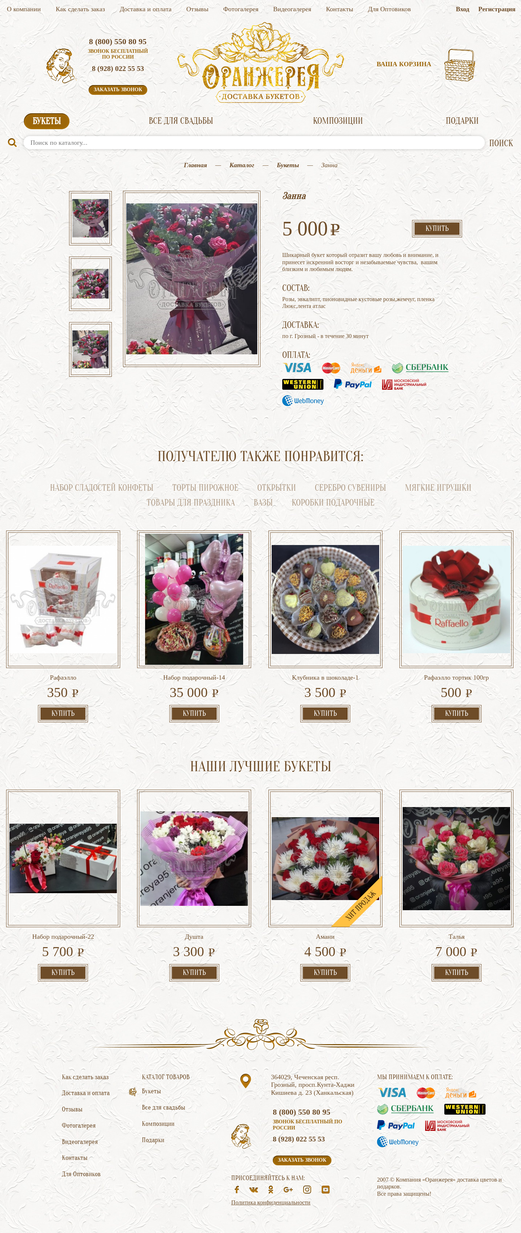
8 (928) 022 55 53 (118, 68)
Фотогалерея (240, 9)
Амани (325, 936)
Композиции (338, 121)
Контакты (339, 9)
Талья (457, 936)
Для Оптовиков (389, 9)
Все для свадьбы (181, 121)
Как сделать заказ (80, 9)
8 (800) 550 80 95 (118, 41)
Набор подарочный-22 (63, 936)
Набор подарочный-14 (194, 677)
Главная (195, 165)
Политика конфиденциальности (270, 1202)
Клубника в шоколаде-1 (325, 677)
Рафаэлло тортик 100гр (456, 677)
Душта (194, 936)
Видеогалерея (292, 9)
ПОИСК (501, 143)
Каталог (241, 165)
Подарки (462, 121)
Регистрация (497, 9)
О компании (24, 9)
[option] (90, 219)
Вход (462, 9)
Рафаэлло (63, 677)
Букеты (47, 121)
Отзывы (197, 9)
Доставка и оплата (145, 9)
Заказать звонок (118, 89)
